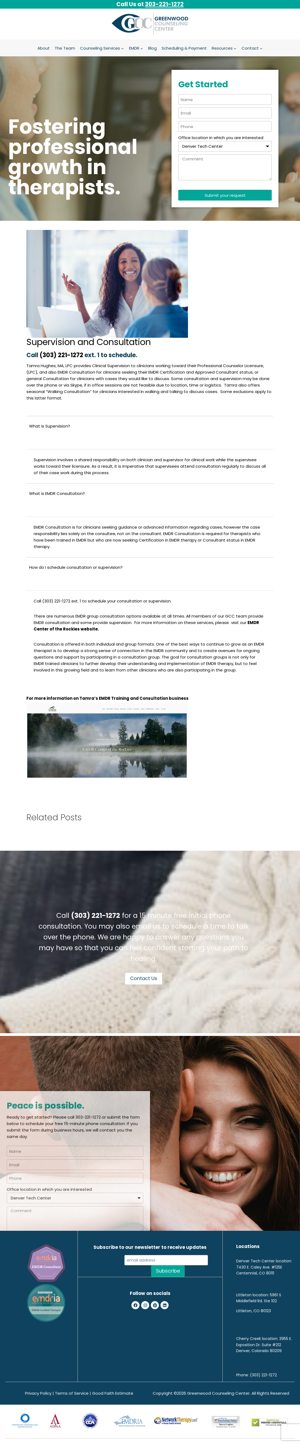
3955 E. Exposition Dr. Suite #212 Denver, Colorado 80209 (264, 1344)
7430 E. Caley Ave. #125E (259, 1267)
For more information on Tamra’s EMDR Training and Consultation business (107, 698)
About (43, 48)
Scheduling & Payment (184, 48)
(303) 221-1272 (62, 355)
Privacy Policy (38, 1393)
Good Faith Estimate (112, 1393)
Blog (152, 48)
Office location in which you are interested (220, 137)
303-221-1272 (164, 4)
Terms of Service (72, 1393)
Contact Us (143, 978)
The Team (65, 48)
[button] (150, 432)
